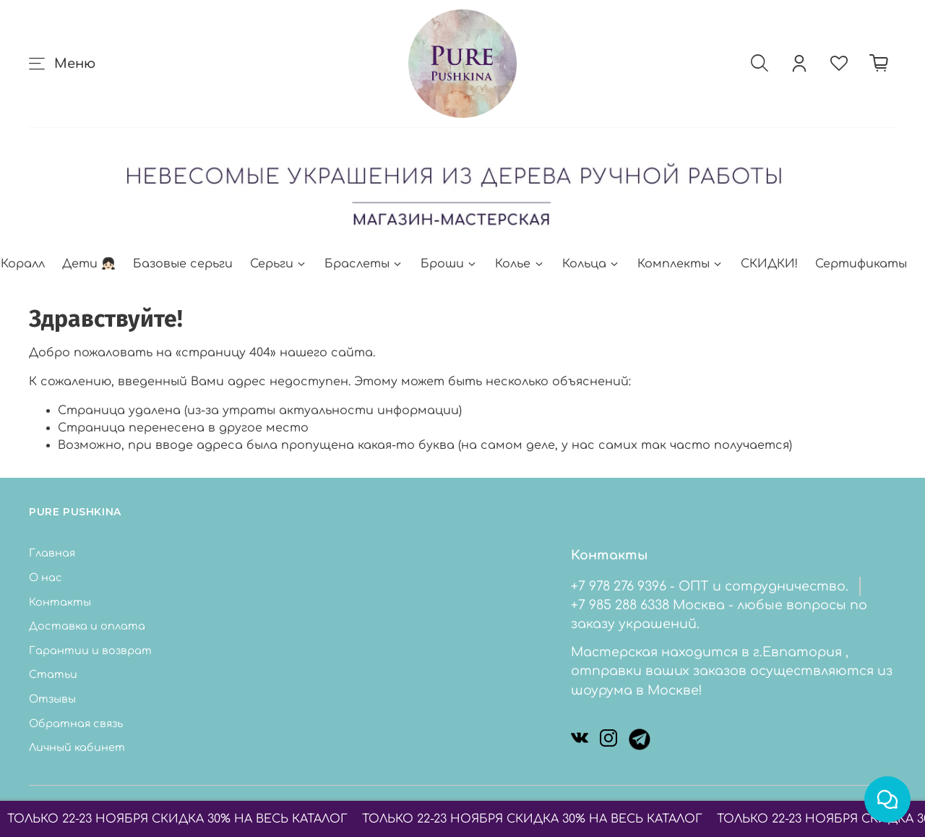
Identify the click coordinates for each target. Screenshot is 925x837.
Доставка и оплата (87, 626)
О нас (45, 577)
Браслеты (363, 263)
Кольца (591, 263)
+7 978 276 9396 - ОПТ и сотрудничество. (709, 586)
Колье (519, 263)
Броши (449, 263)
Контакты (60, 602)
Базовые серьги (183, 263)
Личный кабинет (77, 747)
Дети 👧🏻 (89, 263)
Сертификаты (861, 263)
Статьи (53, 674)
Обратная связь (76, 723)
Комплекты (680, 263)
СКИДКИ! (769, 263)
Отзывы (52, 699)
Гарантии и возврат (90, 650)
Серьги (278, 263)
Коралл (23, 263)
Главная (52, 553)
